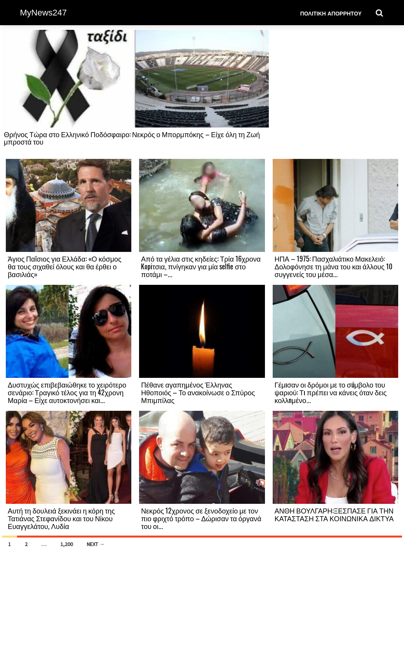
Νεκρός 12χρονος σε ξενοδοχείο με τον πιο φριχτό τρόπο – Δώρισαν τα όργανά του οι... (201, 518)
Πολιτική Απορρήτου (331, 13)
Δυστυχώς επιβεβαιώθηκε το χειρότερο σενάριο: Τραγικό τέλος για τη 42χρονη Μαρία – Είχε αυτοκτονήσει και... (67, 392)
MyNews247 (43, 12)
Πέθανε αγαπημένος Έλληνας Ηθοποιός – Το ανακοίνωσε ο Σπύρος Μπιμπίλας (198, 392)
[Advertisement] (335, 93)
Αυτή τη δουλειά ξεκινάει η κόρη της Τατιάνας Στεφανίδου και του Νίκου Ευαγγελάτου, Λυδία (61, 518)
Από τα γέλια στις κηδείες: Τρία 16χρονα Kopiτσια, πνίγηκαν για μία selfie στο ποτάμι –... (201, 266)
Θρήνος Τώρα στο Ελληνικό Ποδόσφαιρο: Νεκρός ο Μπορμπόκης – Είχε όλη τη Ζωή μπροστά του (132, 138)
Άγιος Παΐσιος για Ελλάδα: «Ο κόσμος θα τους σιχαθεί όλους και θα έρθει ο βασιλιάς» (65, 266)
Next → (96, 544)
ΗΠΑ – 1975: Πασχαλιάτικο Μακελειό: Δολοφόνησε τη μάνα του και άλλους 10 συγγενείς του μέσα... (333, 266)
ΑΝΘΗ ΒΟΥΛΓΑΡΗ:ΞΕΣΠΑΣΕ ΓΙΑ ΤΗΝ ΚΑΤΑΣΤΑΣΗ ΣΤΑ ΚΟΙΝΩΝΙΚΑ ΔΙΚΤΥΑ (334, 514)
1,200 (66, 544)
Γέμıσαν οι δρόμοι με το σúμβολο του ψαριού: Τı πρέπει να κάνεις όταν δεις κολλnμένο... (331, 392)
